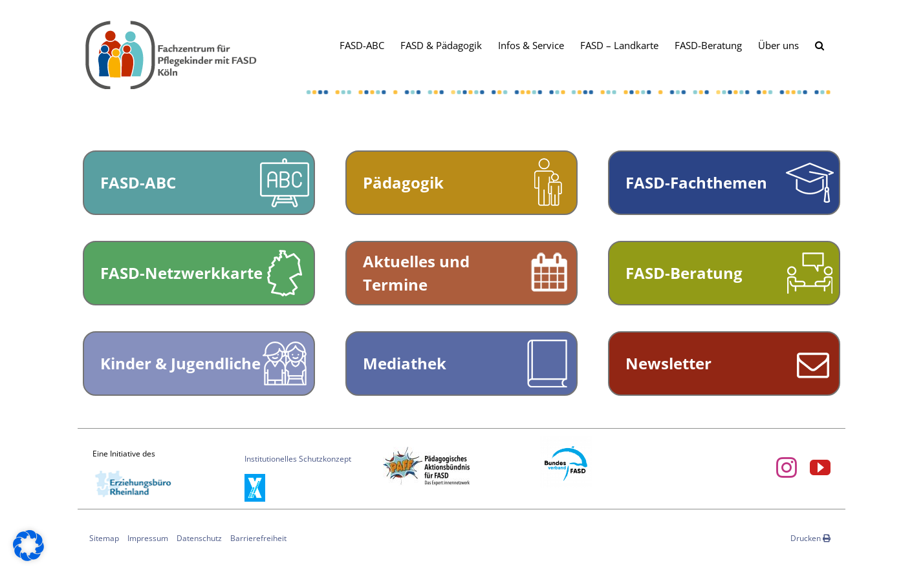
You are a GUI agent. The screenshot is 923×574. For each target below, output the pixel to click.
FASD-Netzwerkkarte (181, 272)
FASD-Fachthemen (696, 182)
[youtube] (820, 467)
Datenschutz (199, 538)
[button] (819, 44)
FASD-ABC (138, 182)
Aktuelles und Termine (416, 273)
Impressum (147, 538)
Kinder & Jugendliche (180, 363)
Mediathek (404, 363)
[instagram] (786, 467)
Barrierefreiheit (258, 538)
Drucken (810, 538)
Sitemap (104, 538)
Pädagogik (403, 182)
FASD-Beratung (684, 272)
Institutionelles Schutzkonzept (297, 458)
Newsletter (668, 363)
